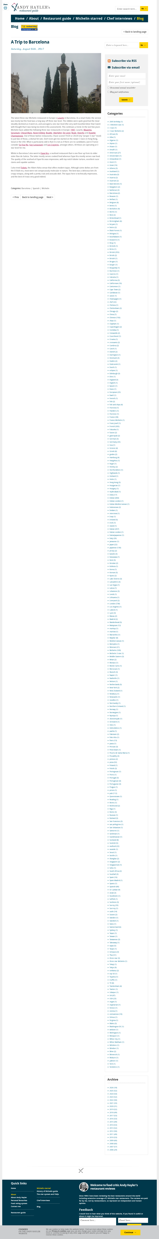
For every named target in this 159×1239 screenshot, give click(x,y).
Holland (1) (114, 476)
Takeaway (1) (114, 943)
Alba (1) (113, 137)
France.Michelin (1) (117, 420)
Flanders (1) (114, 411)
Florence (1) (114, 414)
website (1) (114, 1030)
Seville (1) (113, 856)
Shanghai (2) (114, 859)
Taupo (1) (113, 949)
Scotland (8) (114, 840)
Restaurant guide (18, 1213)
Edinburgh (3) (115, 374)
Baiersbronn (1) (116, 184)
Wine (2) (113, 1052)
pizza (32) (113, 762)
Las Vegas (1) (114, 585)
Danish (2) (113, 352)
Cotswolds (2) (115, 333)
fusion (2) (113, 433)
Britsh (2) (113, 255)
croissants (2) (115, 343)
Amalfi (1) (113, 150)
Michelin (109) (115, 650)
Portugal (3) (114, 778)
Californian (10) (116, 283)
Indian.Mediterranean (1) (119, 504)
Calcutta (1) (114, 277)
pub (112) (113, 793)
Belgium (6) (114, 203)
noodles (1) (114, 700)
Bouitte (49, 133)
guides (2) (113, 454)
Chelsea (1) (114, 305)
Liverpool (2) (114, 601)
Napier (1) (113, 675)
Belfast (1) (114, 200)
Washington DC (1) (117, 1027)
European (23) (115, 392)
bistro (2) (113, 227)
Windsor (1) (114, 1048)
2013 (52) (113, 1128)
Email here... (125, 1220)
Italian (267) (114, 529)
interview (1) (114, 514)
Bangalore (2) (115, 187)
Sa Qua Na (23, 145)
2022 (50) (113, 1100)
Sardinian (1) (114, 834)
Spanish (36, 189)
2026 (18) (113, 1088)
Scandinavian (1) (116, 837)
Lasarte (60, 118)
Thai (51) (113, 955)
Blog (38, 1207)
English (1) (114, 383)
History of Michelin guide (47, 1191)
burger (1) (113, 265)
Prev (16, 197)
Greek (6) (113, 451)
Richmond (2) (115, 806)
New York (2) (114, 688)
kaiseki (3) (113, 554)
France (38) (114, 417)
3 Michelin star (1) (117, 125)
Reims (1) (113, 803)
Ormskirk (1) (114, 722)
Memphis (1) (114, 644)
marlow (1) (114, 632)
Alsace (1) (113, 147)
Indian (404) (114, 498)
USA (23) (113, 999)
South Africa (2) (116, 871)
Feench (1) (114, 399)
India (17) (113, 495)
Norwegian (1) (115, 713)
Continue (128, 1233)
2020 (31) (113, 1106)
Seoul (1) (113, 853)
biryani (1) (114, 224)
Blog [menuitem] (140, 19)
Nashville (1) (114, 678)
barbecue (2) (114, 190)
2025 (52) (113, 1091)
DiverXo (80, 133)
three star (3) (115, 958)
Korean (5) (114, 573)
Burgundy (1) (115, 268)
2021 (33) (113, 1103)
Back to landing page (32, 197)
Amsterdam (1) (115, 156)
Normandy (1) (115, 703)
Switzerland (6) (115, 927)
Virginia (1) (114, 1020)
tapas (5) (113, 946)
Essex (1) (113, 389)
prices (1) (113, 790)
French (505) (114, 427)
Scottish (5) (114, 843)
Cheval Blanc (26, 133)
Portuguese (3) (115, 784)
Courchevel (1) (115, 336)
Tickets (24, 168)
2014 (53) (113, 1125)
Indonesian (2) (115, 507)
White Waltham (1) (117, 1042)
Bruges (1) (114, 262)
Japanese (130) (115, 548)
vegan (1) (113, 1002)
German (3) (114, 439)
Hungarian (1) (115, 486)
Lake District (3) (116, 579)
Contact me (16, 1207)
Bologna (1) (114, 234)
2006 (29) (113, 1150)
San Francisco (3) (116, 821)
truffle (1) (113, 980)
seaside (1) (114, 849)
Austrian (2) (114, 181)
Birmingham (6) (116, 221)
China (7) (113, 315)
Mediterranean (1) (117, 641)
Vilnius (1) (113, 1017)
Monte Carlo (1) (116, 666)
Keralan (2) (114, 563)
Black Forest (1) (116, 231)
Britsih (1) (113, 259)
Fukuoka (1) (114, 430)
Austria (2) (114, 178)
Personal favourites (19, 1201)
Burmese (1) (114, 271)
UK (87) (112, 996)
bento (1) (113, 206)
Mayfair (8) (114, 638)
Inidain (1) (114, 510)
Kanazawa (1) (114, 557)
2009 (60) (113, 1141)
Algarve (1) (114, 140)
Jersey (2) (113, 551)
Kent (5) (113, 560)
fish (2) (112, 402)
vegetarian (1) (115, 1005)
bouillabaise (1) (115, 237)
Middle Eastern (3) (117, 657)
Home (13, 1188)
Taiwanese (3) (115, 940)
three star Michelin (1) (118, 961)
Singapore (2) (115, 862)
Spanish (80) (114, 887)
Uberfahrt (57, 133)
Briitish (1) (114, 246)
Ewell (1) (113, 395)
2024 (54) (113, 1094)
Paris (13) (113, 741)
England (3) (114, 380)
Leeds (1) (113, 594)
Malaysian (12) (115, 626)
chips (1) (113, 321)
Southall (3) (114, 874)
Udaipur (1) (114, 992)
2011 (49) (113, 1134)
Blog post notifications (119, 92)
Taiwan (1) (113, 936)
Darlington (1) (115, 355)
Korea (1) (113, 570)
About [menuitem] (34, 19)
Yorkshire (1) (114, 1067)
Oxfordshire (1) (115, 728)
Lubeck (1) (114, 610)
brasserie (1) (114, 240)
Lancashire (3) (115, 582)
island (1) (113, 526)
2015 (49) (113, 1122)
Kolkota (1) (114, 566)
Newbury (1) (114, 694)
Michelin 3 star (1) (117, 654)
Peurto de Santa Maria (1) (120, 753)
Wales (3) (113, 1024)
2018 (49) (113, 1113)
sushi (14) (113, 912)
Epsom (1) (113, 386)
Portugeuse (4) (115, 781)
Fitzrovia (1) (114, 408)
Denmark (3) (114, 358)
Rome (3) (113, 812)
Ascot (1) (113, 162)
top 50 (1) (113, 974)
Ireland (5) (114, 520)
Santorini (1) (114, 831)
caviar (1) (113, 296)
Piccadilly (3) (114, 756)
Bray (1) (113, 243)
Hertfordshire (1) (116, 470)
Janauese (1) (114, 542)
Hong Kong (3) (115, 482)
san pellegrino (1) (116, 825)
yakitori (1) (114, 1061)
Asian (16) (113, 165)
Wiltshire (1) (114, 1045)
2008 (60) (113, 1144)
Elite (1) (113, 377)
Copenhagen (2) (116, 327)
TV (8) (112, 983)
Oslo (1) (113, 725)
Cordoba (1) (114, 330)
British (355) (114, 252)
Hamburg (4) (114, 458)
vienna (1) (113, 1011)
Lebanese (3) (114, 591)
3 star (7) (113, 128)
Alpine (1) (113, 144)
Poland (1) (113, 765)
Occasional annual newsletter (122, 88)
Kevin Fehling (39, 133)
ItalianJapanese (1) (117, 535)
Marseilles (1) (115, 635)
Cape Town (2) (115, 290)
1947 (73, 130)
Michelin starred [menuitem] (89, 19)
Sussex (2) (113, 915)
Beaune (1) (114, 196)
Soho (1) (113, 868)
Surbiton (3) (114, 902)
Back (135, 32)
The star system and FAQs (48, 1194)
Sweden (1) (114, 918)
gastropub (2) (115, 436)
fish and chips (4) (116, 405)
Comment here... (88, 1220)
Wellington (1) (115, 1033)
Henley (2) (114, 467)
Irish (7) (113, 523)
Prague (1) (114, 787)
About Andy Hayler (19, 1198)
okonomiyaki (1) (116, 719)
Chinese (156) (115, 318)
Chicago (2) (114, 311)
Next (49, 197)
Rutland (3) (114, 818)
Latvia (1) (113, 588)
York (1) (112, 1064)
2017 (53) (113, 1116)
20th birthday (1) (116, 122)
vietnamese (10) (116, 1014)
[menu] (79, 16)
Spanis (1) (113, 884)
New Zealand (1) (116, 691)
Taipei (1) (113, 933)
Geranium (15, 133)
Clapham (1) (114, 324)
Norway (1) (114, 709)
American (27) (115, 153)
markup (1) (114, 629)
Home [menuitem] (20, 19)
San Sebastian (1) (116, 828)
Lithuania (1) (114, 598)
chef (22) (113, 302)
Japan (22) (113, 545)
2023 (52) (113, 1097)
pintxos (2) (114, 759)
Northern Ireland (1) (118, 706)
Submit (125, 100)
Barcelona (25, 189)
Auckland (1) (114, 172)
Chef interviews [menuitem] (119, 19)
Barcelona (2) (115, 193)
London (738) (115, 604)
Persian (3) (114, 747)
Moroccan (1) (115, 669)
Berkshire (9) (115, 209)
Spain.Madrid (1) (116, 881)
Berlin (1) (113, 212)
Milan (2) (113, 660)
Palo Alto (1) (114, 737)
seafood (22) (114, 846)
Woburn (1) (114, 1058)
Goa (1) (112, 445)
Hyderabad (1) (115, 492)
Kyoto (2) (113, 576)
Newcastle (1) (115, 697)
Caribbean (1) (115, 293)
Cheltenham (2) (116, 308)
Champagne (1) (115, 299)
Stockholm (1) (115, 896)
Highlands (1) (115, 473)
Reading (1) (114, 800)
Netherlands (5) (116, 685)
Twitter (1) (114, 989)
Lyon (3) (113, 613)
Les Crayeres (53, 145)
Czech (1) (113, 349)
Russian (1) (114, 815)
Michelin (45, 189)
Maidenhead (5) (116, 622)
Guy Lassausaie (36, 145)
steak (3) (113, 893)
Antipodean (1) (115, 159)
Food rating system (19, 1204)
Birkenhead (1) (115, 218)
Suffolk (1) (114, 899)
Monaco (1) (114, 663)
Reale (73, 133)
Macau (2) (113, 616)
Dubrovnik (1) (115, 364)
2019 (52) (113, 1110)
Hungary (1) (114, 489)
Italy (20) (113, 538)
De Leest (66, 133)
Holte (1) (113, 479)
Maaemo (88, 130)
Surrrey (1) (114, 909)
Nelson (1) (114, 682)
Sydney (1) (114, 930)
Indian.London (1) (116, 501)
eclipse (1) (114, 371)
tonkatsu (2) (114, 971)
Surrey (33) (114, 905)
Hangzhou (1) (115, 461)
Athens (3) (114, 168)
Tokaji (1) (113, 964)
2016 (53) (113, 1119)
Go (142, 9)
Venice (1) (113, 1008)
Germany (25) (115, 442)
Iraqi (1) (113, 517)
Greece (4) (114, 448)
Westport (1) (114, 1036)
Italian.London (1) (116, 532)
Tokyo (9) (113, 968)
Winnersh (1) (114, 1055)
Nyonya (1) (114, 716)
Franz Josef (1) (115, 423)
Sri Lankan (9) (115, 890)
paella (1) (113, 731)
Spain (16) (113, 877)
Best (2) (113, 215)
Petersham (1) (115, 750)
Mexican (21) (114, 647)
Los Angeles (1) (115, 607)
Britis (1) (113, 249)
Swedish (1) (114, 921)
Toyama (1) (114, 977)
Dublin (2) (113, 361)
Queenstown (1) (116, 797)
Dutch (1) (113, 367)
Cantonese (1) (115, 287)
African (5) (114, 134)
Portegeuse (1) (115, 772)
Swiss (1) (113, 924)
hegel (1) (113, 464)
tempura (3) (114, 952)
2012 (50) (113, 1131)
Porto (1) (113, 775)
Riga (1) (112, 809)
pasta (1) (113, 744)
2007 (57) (113, 1147)
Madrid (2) (114, 619)
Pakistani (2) (114, 734)
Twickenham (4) (116, 986)
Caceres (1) (114, 274)
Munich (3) (114, 672)
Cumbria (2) (114, 346)
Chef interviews (43, 1201)
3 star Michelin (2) (117, 131)
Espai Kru (45, 153)
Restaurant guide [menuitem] (57, 19)
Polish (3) (113, 769)
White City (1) (115, 1039)
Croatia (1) (114, 339)
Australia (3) (114, 175)
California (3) (115, 280)
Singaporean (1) (116, 865)
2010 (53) (113, 1137)
